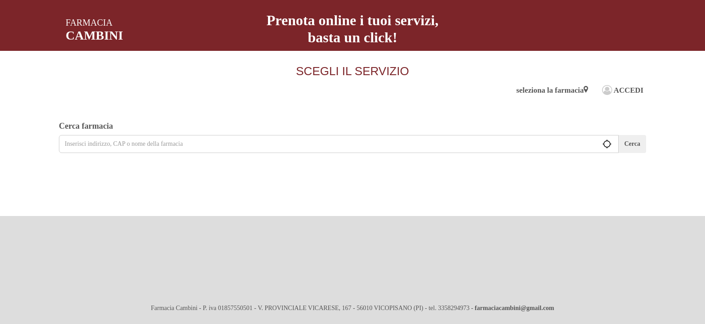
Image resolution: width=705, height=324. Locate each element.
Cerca (633, 143)
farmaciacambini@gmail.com (514, 308)
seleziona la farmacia (552, 90)
